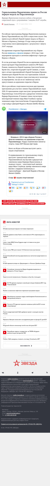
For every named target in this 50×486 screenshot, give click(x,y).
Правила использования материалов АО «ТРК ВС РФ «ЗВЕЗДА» (21, 424)
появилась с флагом (15, 53)
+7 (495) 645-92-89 (10, 415)
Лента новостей (11, 222)
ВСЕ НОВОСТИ (26, 346)
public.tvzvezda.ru (13, 379)
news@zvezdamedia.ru (13, 413)
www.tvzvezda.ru (28, 380)
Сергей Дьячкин (9, 24)
